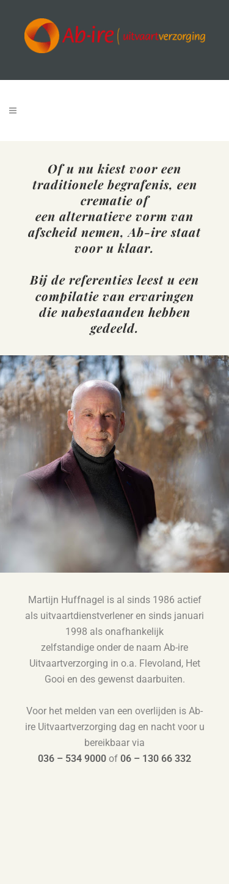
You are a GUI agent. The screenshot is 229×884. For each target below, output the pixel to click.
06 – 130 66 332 (155, 758)
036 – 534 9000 (72, 758)
